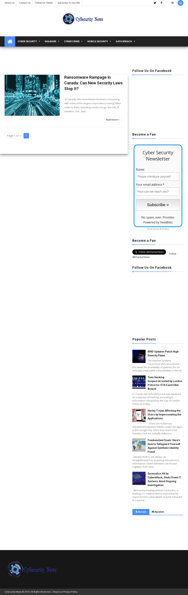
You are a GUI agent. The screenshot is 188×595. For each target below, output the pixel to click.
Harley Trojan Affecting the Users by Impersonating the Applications (164, 414)
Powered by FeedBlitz (158, 222)
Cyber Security (27, 41)
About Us (9, 2)
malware (50, 41)
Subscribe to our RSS (69, 2)
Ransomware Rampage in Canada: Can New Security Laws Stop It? (93, 83)
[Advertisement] (157, 102)
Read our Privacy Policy (65, 591)
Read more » (112, 119)
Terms (156, 228)
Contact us (24, 2)
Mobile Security (97, 41)
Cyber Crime (71, 41)
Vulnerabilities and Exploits (25, 51)
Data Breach (124, 41)
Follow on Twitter (44, 2)
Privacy (165, 228)
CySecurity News (13, 591)
